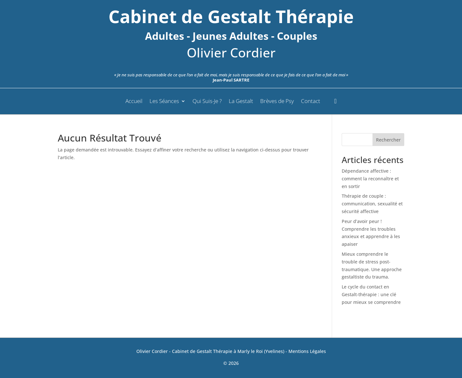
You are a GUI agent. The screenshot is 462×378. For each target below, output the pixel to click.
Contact (310, 102)
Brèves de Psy (277, 102)
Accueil (133, 102)
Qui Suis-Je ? (207, 102)
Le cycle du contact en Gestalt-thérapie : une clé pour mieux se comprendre (371, 294)
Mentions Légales (307, 351)
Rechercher (388, 140)
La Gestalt (241, 102)
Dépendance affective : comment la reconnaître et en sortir (370, 178)
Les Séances (164, 102)
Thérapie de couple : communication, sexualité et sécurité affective (372, 203)
